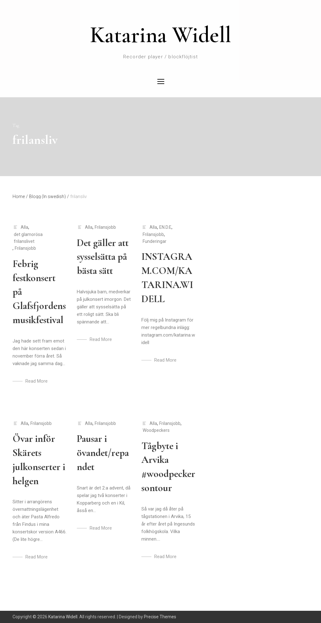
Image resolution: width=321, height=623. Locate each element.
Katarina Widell (160, 35)
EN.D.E (165, 227)
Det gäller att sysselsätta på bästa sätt (103, 257)
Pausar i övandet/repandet (103, 452)
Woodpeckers (156, 430)
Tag (16, 125)
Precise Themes (160, 616)
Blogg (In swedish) (49, 196)
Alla (24, 227)
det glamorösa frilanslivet (28, 238)
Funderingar (154, 241)
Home (20, 196)
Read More (36, 381)
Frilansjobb (25, 248)
